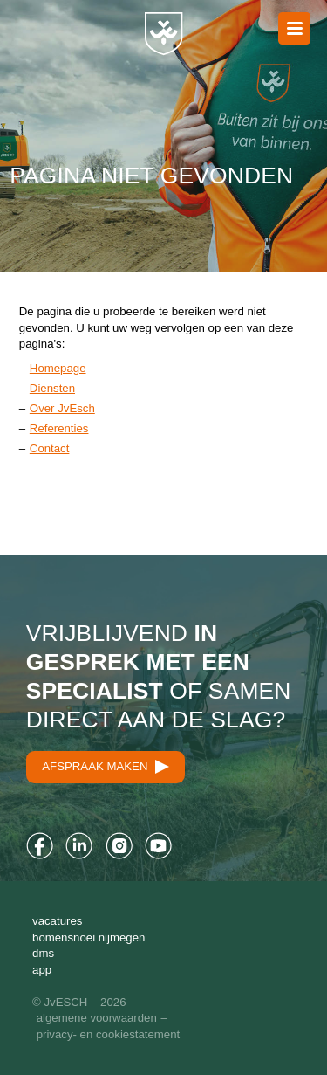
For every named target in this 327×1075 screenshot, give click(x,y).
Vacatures (57, 920)
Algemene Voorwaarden (97, 1017)
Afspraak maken (105, 767)
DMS (43, 953)
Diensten (52, 388)
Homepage (58, 368)
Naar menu (294, 28)
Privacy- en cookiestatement (109, 1034)
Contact (50, 448)
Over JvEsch (62, 408)
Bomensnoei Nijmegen (88, 937)
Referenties (59, 428)
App (41, 969)
